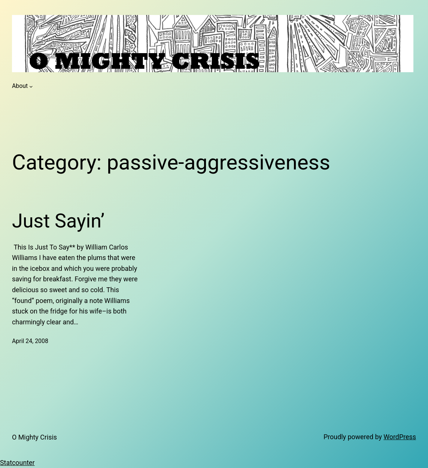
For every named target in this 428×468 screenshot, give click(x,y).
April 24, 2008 (30, 341)
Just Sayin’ (58, 220)
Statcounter (17, 463)
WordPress (399, 437)
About (20, 85)
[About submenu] (31, 86)
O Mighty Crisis (34, 437)
